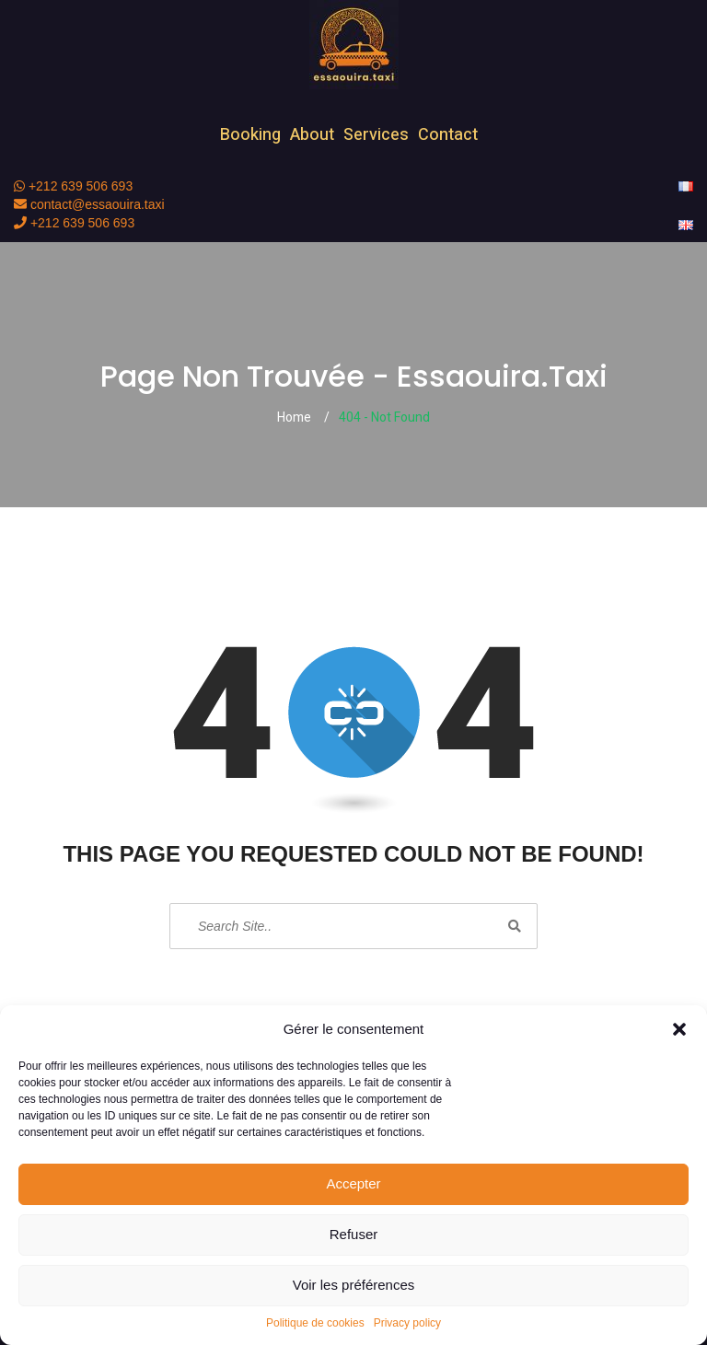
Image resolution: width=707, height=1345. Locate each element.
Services (376, 134)
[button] (679, 1029)
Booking (250, 134)
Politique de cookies (315, 1322)
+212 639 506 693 (73, 186)
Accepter (353, 1183)
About (312, 134)
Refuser (354, 1234)
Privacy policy (407, 1322)
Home (294, 417)
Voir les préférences (354, 1285)
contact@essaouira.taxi (89, 204)
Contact (448, 134)
